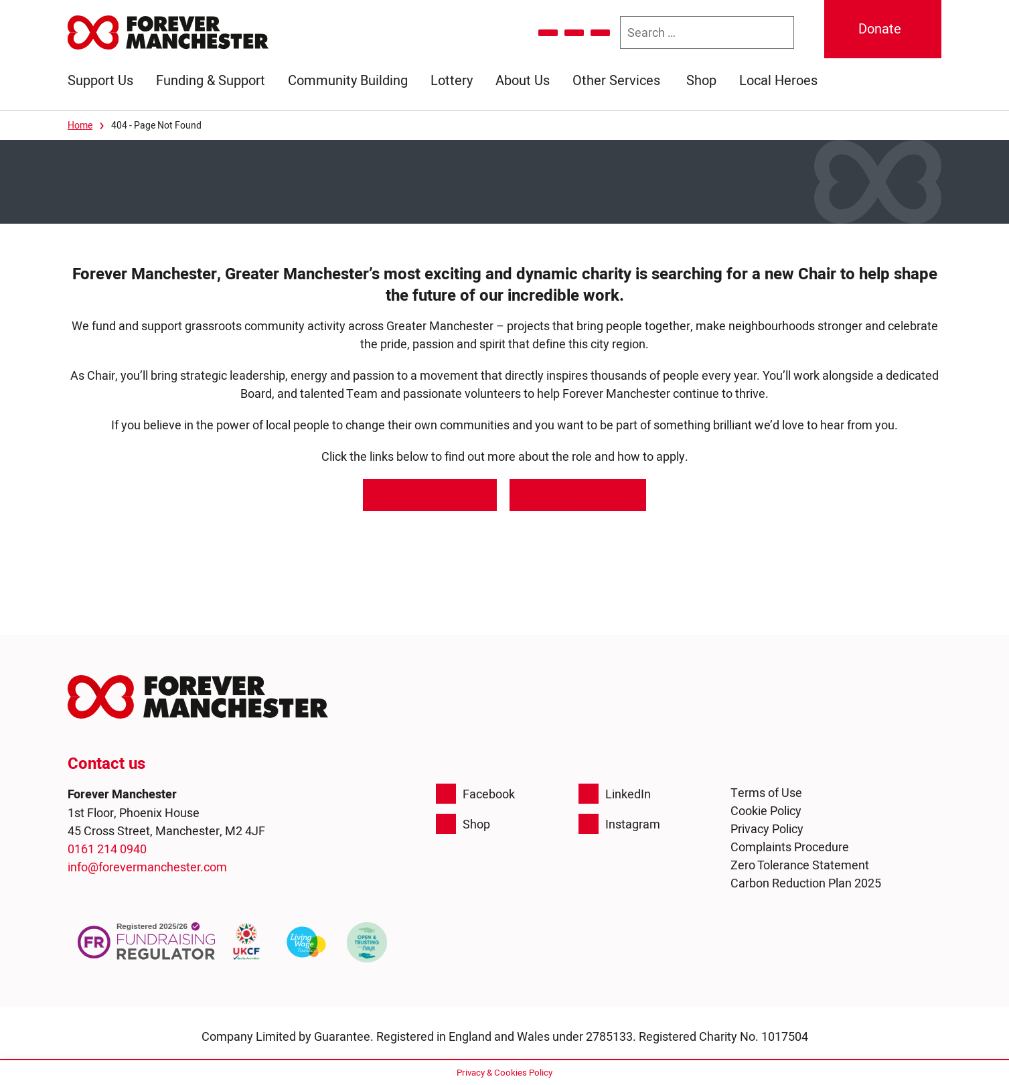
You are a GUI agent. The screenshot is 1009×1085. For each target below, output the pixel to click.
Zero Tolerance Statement (799, 865)
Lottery (452, 80)
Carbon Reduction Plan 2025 (805, 883)
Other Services (616, 80)
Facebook (475, 794)
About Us (522, 80)
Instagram (619, 824)
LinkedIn (614, 794)
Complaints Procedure (789, 847)
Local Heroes (778, 80)
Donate (879, 28)
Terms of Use (766, 792)
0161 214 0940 (107, 849)
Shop (701, 80)
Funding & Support (210, 80)
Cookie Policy (765, 810)
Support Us (100, 80)
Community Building (348, 80)
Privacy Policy (766, 828)
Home (80, 125)
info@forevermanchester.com (147, 867)
